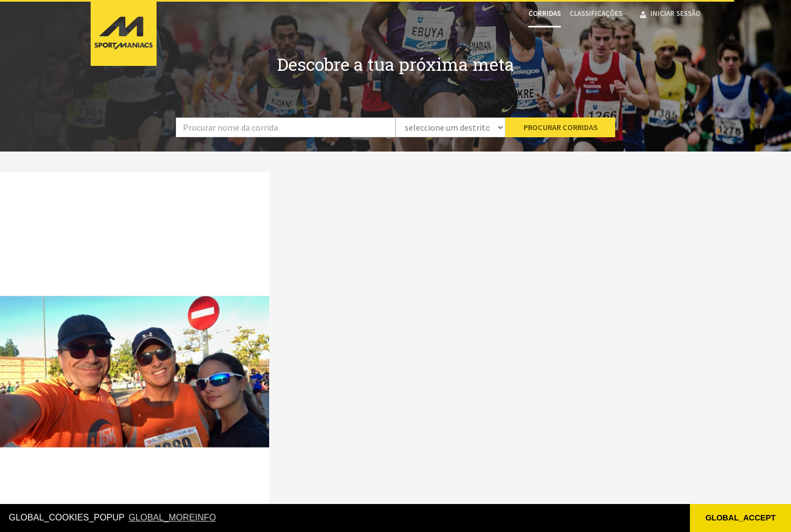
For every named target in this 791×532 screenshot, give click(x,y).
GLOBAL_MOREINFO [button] (172, 517)
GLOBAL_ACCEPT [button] (740, 517)
